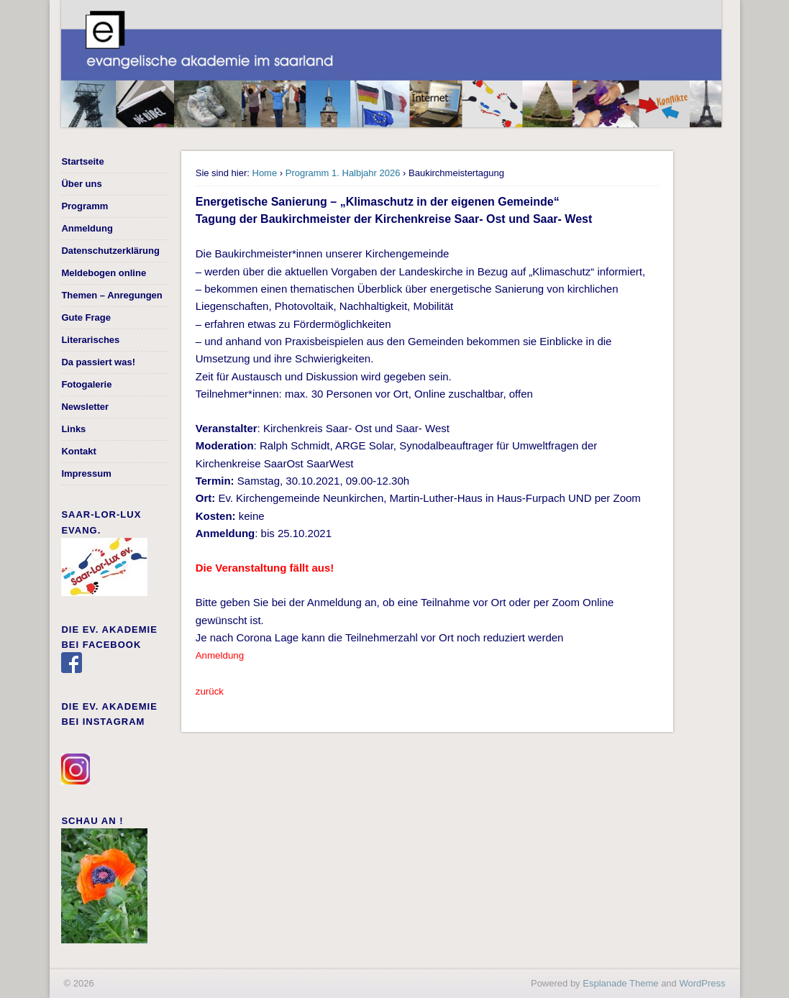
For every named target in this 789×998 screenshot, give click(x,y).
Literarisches (90, 339)
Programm (84, 206)
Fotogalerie (86, 384)
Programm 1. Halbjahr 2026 (343, 173)
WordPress (702, 983)
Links (73, 429)
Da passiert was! (98, 362)
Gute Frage (86, 317)
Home (265, 173)
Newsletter (85, 406)
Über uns (81, 183)
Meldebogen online (103, 272)
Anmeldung (87, 228)
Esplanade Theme (620, 983)
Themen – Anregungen (111, 295)
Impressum (86, 473)
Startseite (82, 161)
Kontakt (78, 451)
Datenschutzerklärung (110, 250)
